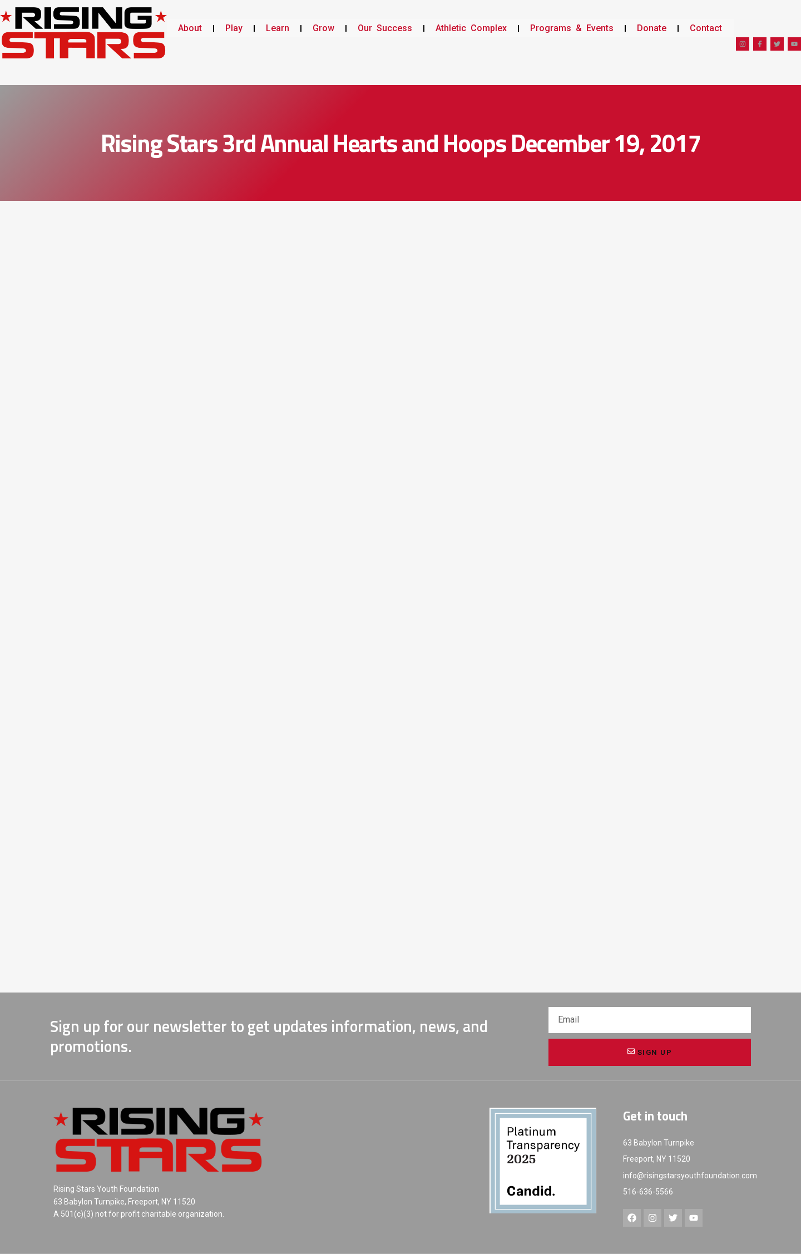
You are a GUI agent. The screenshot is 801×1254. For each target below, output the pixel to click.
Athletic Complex (471, 28)
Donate (651, 28)
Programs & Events (572, 28)
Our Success (385, 28)
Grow (323, 28)
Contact (706, 28)
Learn (277, 28)
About (190, 28)
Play (234, 28)
